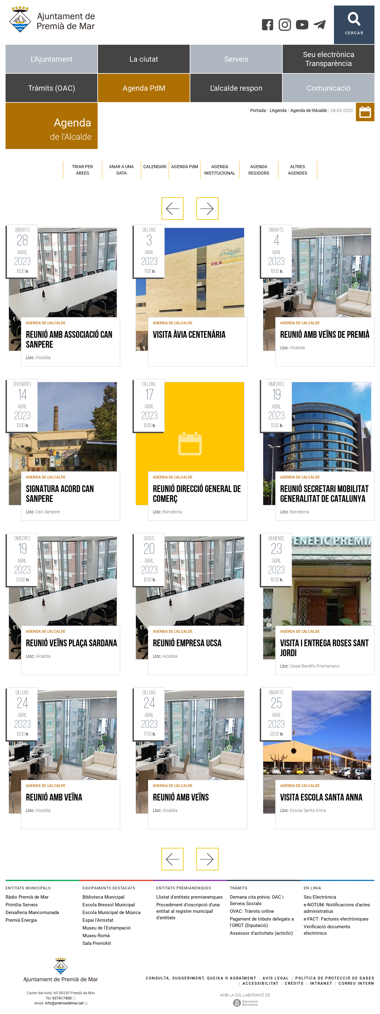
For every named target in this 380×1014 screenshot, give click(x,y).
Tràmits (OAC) (51, 88)
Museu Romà (96, 935)
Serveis (236, 59)
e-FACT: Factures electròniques (336, 919)
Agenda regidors (258, 170)
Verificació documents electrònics (327, 930)
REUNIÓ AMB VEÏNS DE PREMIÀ (324, 335)
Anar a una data (121, 170)
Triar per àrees (82, 170)
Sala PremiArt (96, 943)
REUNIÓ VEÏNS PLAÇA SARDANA (71, 644)
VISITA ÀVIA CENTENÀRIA (189, 335)
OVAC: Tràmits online (252, 911)
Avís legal (276, 978)
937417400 (62, 998)
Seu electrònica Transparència (328, 59)
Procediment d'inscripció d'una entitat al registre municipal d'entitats (188, 911)
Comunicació (329, 88)
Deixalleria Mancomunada (32, 912)
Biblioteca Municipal (103, 897)
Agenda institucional (219, 170)
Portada (258, 110)
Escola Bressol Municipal (108, 905)
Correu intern (356, 983)
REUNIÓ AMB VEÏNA (54, 798)
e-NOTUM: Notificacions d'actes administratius (337, 908)
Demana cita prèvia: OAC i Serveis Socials (257, 900)
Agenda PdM (144, 88)
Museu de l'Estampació (106, 928)
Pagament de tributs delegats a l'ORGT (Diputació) (262, 922)
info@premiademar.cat (64, 1003)
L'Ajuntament (52, 59)
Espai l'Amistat (97, 920)
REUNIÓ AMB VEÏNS (181, 798)
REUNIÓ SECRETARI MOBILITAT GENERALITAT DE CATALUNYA (324, 494)
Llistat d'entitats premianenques (189, 897)
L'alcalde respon (236, 88)
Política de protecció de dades (334, 978)
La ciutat (143, 59)
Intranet (321, 983)
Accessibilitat (261, 983)
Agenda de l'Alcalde (308, 110)
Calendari (155, 166)
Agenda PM (184, 166)
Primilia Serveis (22, 905)
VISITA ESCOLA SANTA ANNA (321, 798)
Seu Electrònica (320, 897)
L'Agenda (278, 110)
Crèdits (294, 983)
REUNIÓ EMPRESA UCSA (187, 644)
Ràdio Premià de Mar (27, 897)
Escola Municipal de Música (111, 912)
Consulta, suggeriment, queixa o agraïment (201, 978)
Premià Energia (21, 920)
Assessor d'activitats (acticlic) (261, 933)
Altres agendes (297, 170)
